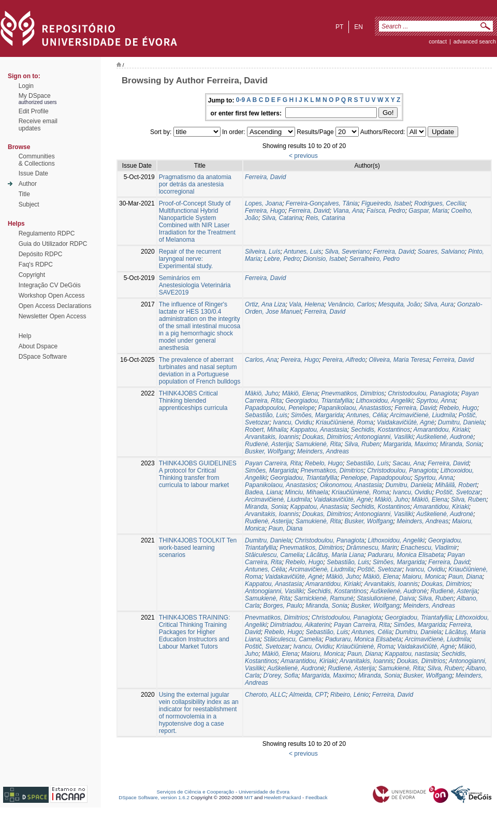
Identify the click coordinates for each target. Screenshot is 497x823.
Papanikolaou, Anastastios (354, 408)
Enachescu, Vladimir (429, 547)
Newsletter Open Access (52, 316)
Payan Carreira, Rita (273, 463)
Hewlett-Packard (282, 797)
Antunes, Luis (302, 251)
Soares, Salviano (441, 251)
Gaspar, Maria (427, 210)
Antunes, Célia (366, 415)
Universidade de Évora (264, 792)
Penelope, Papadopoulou (376, 477)
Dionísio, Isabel (324, 258)
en (358, 27)
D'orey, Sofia (280, 675)
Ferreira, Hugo (265, 210)
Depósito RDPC (41, 254)
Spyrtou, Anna (436, 400)
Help (25, 336)
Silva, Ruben (361, 444)
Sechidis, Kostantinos (380, 429)
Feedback (316, 797)
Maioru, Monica (423, 576)
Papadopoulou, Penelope (280, 408)
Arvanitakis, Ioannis (272, 436)
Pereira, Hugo (300, 359)
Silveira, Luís (263, 251)
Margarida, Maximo (409, 444)
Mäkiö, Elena (299, 393)
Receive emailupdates (38, 124)
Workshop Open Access (52, 295)
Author (28, 183)
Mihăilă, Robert (456, 485)
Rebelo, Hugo (458, 408)
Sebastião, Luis (266, 415)
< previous (303, 155)
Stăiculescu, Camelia (274, 555)
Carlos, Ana (261, 359)
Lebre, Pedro (282, 258)
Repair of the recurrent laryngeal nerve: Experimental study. (190, 259)
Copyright (32, 274)
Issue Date (33, 173)
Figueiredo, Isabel (386, 203)
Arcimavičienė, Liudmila (422, 415)
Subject (29, 204)
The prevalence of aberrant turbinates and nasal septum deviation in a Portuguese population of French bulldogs (199, 370)
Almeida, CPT (308, 694)
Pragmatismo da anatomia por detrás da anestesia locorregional (195, 184)
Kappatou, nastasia (411, 653)
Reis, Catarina (325, 218)
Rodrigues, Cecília (439, 203)
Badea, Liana (263, 492)
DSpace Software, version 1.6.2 (154, 797)
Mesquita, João (399, 304)
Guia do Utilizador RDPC (53, 243)
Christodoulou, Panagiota (423, 393)
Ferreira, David (265, 177)
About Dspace (38, 346)
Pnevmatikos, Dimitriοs (353, 393)
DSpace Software (43, 356)
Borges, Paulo (282, 605)
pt (339, 27)
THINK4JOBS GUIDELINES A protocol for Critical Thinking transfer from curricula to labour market (198, 474)
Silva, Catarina (282, 218)
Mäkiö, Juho (262, 393)
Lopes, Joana (263, 203)
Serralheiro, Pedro (374, 258)
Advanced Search (475, 41)
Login (26, 86)
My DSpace (35, 95)
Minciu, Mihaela (306, 492)
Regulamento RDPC (47, 233)
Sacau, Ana (408, 463)
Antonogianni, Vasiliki (383, 436)
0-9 (240, 100)
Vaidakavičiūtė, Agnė (405, 422)
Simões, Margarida (317, 415)
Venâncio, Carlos (351, 304)
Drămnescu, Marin (371, 547)
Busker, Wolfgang (269, 451)
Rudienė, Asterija (268, 444)
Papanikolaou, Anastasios (280, 485)
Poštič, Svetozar (457, 492)
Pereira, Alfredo (344, 359)
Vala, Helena (306, 304)
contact (438, 41)
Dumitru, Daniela (461, 422)
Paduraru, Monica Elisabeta (406, 555)
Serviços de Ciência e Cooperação (196, 792)
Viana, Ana (348, 210)
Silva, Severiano (347, 251)
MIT (248, 797)
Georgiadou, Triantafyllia (319, 400)
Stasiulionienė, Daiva (386, 598)
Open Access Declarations (55, 306)
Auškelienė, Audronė (444, 436)
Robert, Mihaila (266, 429)
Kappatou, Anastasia (318, 429)
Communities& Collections (37, 160)
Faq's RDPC (36, 264)
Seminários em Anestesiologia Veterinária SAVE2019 (195, 285)
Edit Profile (34, 111)
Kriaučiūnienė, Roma (344, 422)
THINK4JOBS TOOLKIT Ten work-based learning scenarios (198, 548)
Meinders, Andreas (323, 451)
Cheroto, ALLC (265, 694)
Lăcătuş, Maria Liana (335, 555)
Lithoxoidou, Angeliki (384, 400)
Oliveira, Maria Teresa (399, 359)
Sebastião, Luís (367, 463)
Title (24, 194)
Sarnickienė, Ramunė (324, 598)
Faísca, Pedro (386, 210)
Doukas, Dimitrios (326, 436)
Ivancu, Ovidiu (292, 422)
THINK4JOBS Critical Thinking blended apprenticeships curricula (193, 401)
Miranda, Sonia (461, 444)
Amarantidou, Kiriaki (441, 429)
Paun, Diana (285, 528)
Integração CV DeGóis (50, 285)
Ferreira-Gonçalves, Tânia (322, 203)
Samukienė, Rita (318, 444)
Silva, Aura (439, 304)
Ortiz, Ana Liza (265, 304)
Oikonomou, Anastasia (350, 485)
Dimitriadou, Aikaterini (300, 624)
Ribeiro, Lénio (349, 694)
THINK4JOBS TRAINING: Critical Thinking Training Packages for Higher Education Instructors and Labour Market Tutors (194, 632)
